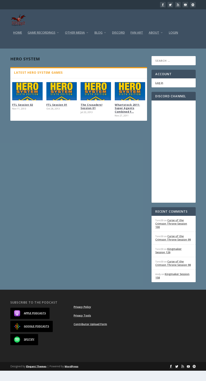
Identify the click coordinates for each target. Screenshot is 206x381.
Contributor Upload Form (90, 334)
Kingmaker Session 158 (172, 286)
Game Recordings (41, 43)
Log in (159, 93)
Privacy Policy (82, 317)
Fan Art (137, 43)
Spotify (24, 350)
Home (17, 43)
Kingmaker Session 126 (168, 260)
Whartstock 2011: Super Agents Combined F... (127, 118)
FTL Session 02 (22, 115)
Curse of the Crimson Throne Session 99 (173, 248)
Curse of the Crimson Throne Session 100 (171, 234)
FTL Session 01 (56, 115)
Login (173, 43)
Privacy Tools (82, 326)
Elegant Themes (36, 376)
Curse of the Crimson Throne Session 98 (173, 273)
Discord (118, 43)
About (154, 43)
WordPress (71, 376)
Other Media (75, 43)
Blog (98, 43)
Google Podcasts (31, 337)
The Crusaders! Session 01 (91, 116)
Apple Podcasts (30, 324)
